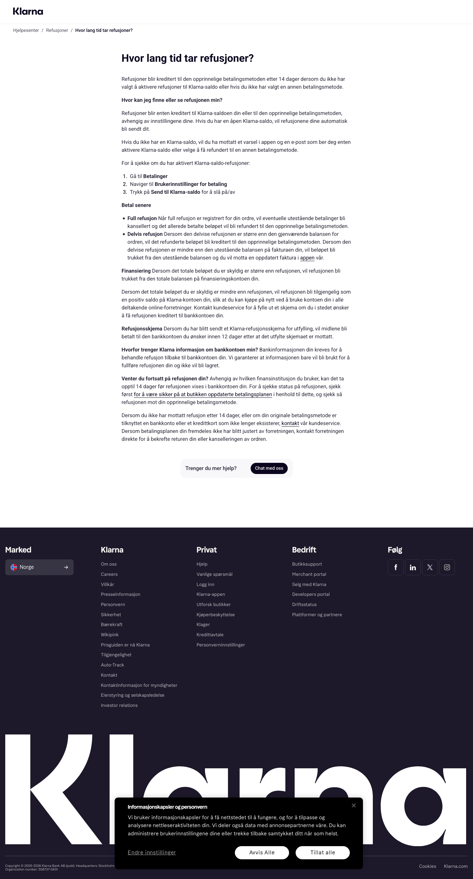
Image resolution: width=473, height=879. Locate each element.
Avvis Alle (262, 852)
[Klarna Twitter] (430, 567)
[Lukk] (354, 805)
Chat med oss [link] (269, 468)
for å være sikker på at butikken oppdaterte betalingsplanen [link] (203, 394)
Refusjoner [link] (57, 30)
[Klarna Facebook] (396, 567)
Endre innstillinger (152, 853)
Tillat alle (322, 852)
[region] (239, 833)
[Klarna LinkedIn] (413, 567)
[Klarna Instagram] (447, 567)
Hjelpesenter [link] (26, 30)
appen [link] (307, 258)
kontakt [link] (290, 423)
